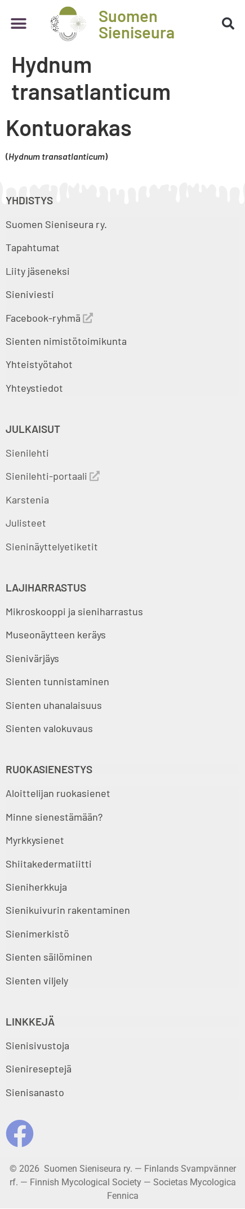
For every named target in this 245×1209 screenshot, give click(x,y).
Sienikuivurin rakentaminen (68, 910)
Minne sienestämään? (54, 817)
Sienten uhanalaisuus (54, 705)
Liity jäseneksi (38, 271)
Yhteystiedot (34, 388)
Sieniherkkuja (36, 887)
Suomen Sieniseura (137, 24)
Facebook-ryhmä (49, 318)
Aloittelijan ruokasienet (58, 793)
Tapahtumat (33, 247)
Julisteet (26, 522)
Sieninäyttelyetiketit (52, 546)
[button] (18, 23)
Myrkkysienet (35, 840)
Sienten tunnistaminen (57, 681)
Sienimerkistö (37, 933)
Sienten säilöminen (49, 956)
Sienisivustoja (37, 1045)
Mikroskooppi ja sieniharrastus (74, 611)
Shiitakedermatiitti (49, 863)
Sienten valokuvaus (49, 728)
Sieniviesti (31, 294)
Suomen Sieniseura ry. (56, 224)
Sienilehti (27, 452)
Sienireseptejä (39, 1068)
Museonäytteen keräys (56, 634)
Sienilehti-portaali (53, 476)
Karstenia (27, 499)
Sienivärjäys (32, 658)
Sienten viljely (37, 980)
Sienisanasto (35, 1092)
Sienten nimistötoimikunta (66, 341)
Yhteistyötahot (39, 364)
